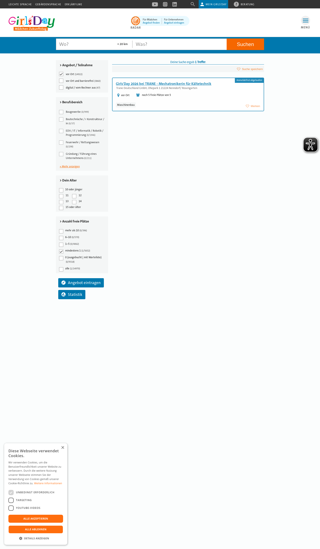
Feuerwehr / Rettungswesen (79, 144)
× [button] (62, 447)
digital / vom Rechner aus (80, 87)
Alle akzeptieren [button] (35, 518)
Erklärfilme (73, 4)
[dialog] (35, 494)
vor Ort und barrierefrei (80, 81)
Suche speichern (252, 69)
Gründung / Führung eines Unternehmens (78, 156)
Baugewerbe (74, 112)
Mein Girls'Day (216, 4)
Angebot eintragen (174, 22)
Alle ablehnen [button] (35, 529)
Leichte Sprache (20, 4)
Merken (255, 106)
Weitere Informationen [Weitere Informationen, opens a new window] (48, 483)
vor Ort (71, 74)
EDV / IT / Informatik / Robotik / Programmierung (81, 133)
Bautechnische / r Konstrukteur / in (82, 121)
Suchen (245, 44)
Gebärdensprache (48, 4)
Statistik (71, 294)
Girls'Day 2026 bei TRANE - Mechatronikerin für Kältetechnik (163, 83)
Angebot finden (151, 22)
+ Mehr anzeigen (70, 166)
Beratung (248, 4)
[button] (35, 538)
